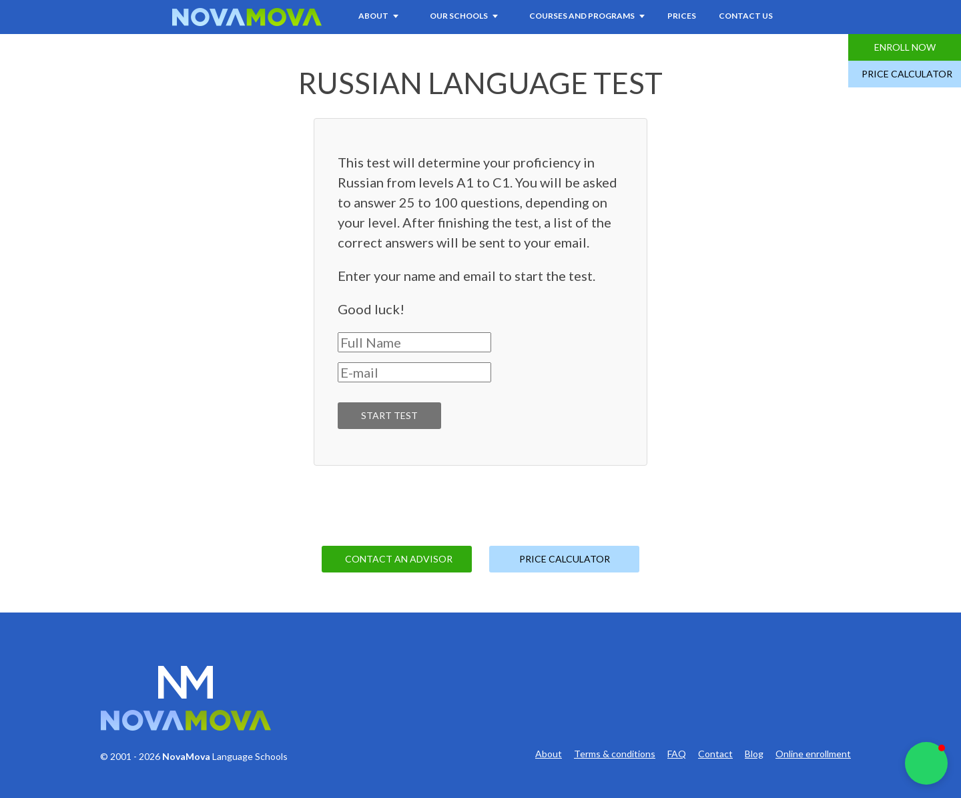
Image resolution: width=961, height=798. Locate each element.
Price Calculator (907, 73)
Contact (715, 754)
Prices (681, 16)
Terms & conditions (614, 754)
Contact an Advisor (398, 558)
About (548, 754)
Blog (754, 754)
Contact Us (746, 16)
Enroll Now (905, 47)
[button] (926, 763)
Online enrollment (813, 754)
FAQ (676, 754)
